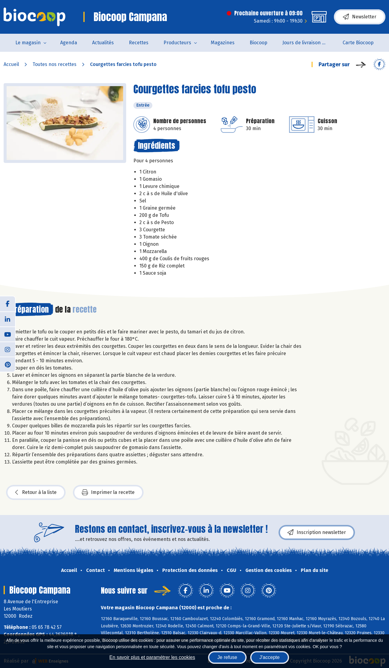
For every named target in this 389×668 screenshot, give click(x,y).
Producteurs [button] (177, 42)
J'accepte (270, 657)
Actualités (103, 42)
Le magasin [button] (28, 42)
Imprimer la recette (108, 492)
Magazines (223, 42)
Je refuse (227, 657)
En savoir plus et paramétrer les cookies (152, 657)
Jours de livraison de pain (308, 42)
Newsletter (359, 17)
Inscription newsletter (317, 532)
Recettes (138, 42)
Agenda (68, 42)
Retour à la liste (36, 492)
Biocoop (258, 42)
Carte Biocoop (358, 42)
